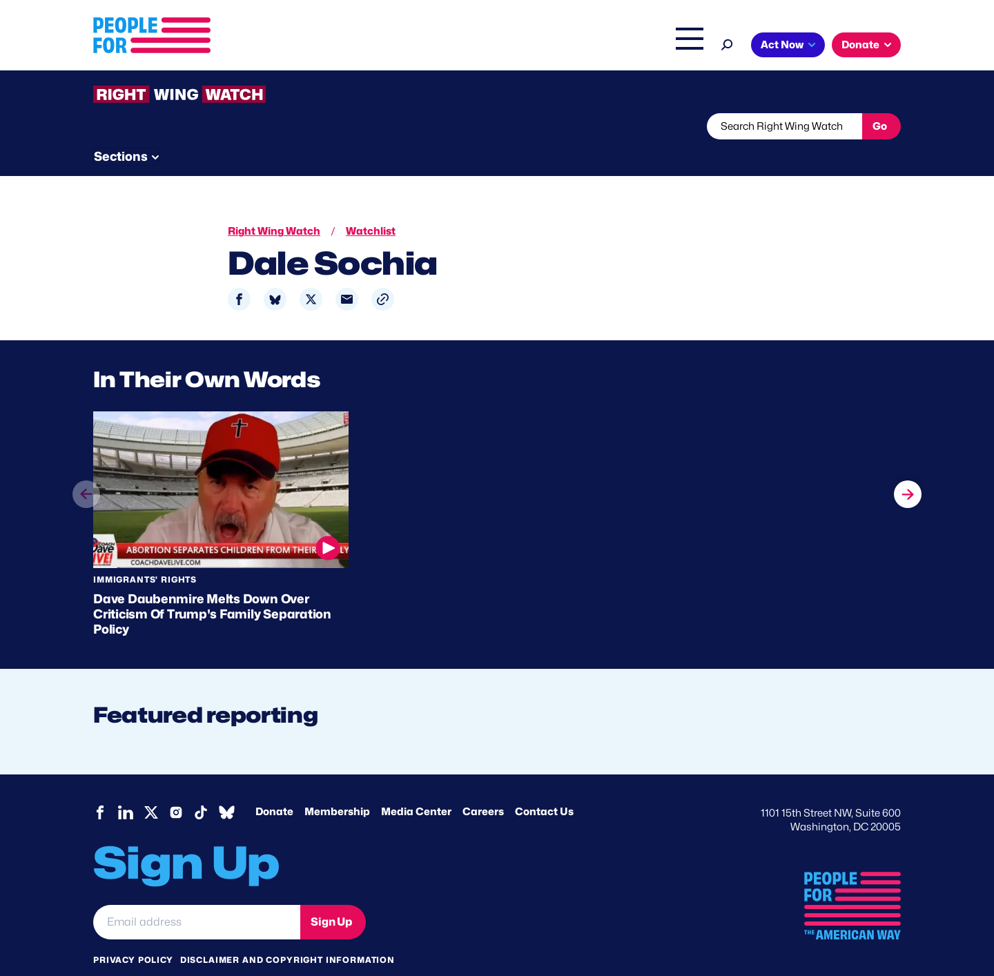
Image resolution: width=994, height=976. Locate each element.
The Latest (627, 46)
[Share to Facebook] (239, 273)
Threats (193, 126)
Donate (860, 45)
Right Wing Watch (544, 46)
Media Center (416, 786)
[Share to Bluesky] (275, 273)
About (401, 46)
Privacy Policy (133, 934)
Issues (458, 46)
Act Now (782, 45)
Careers (483, 786)
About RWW (355, 126)
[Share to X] (311, 273)
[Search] (727, 43)
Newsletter (450, 126)
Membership (337, 786)
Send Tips (543, 126)
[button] (382, 273)
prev (86, 481)
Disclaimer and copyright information (287, 934)
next (908, 455)
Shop (680, 46)
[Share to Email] (346, 273)
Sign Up (331, 895)
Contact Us (544, 786)
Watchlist (274, 126)
